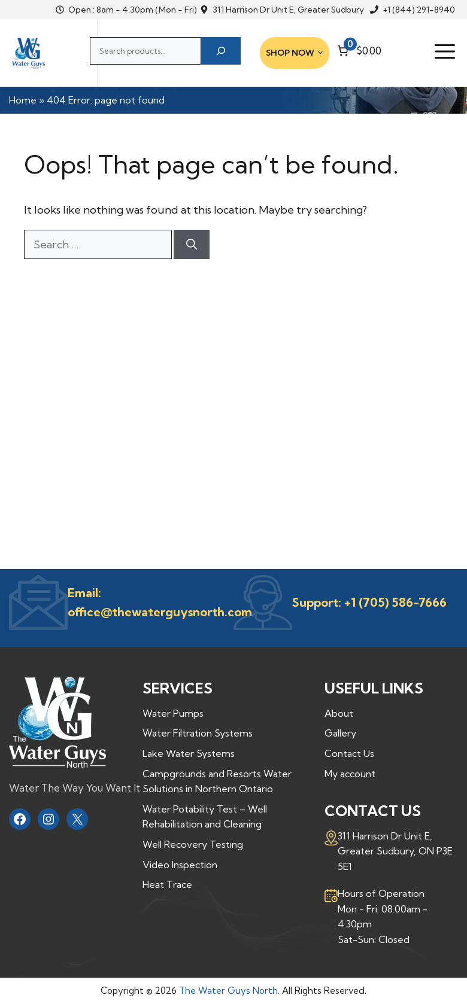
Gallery (340, 733)
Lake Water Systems (188, 753)
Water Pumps (173, 713)
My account (350, 774)
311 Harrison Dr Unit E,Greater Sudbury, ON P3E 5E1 (395, 851)
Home (23, 100)
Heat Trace (167, 884)
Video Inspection (179, 865)
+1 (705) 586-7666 (395, 602)
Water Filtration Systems (197, 733)
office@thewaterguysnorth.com (160, 611)
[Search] (221, 51)
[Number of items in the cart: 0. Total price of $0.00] (358, 50)
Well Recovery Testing (192, 844)
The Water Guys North (228, 990)
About (339, 713)
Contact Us (349, 753)
